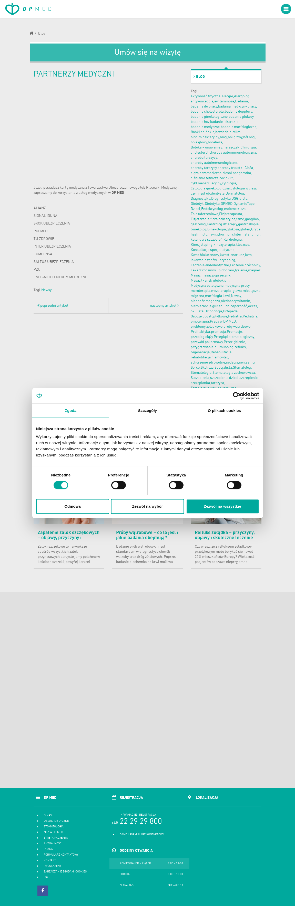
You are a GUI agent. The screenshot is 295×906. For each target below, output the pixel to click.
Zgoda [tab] (71, 410)
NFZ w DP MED (53, 832)
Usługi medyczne (56, 821)
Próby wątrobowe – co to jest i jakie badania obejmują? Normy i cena (147, 537)
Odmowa (72, 506)
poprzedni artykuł (52, 305)
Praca (48, 849)
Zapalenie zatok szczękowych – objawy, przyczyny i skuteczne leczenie (68, 537)
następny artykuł (164, 305)
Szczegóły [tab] (147, 410)
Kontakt (50, 860)
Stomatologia (54, 826)
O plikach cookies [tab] (224, 410)
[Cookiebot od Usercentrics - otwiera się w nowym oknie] (236, 396)
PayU (47, 877)
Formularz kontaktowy (61, 855)
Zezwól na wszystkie (222, 506)
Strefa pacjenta (56, 838)
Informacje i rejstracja (138, 815)
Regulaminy (52, 866)
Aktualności (53, 843)
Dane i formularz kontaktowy (142, 834)
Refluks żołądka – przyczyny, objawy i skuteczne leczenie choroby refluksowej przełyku (225, 537)
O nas (48, 815)
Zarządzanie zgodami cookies (65, 871)
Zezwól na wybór (147, 506)
